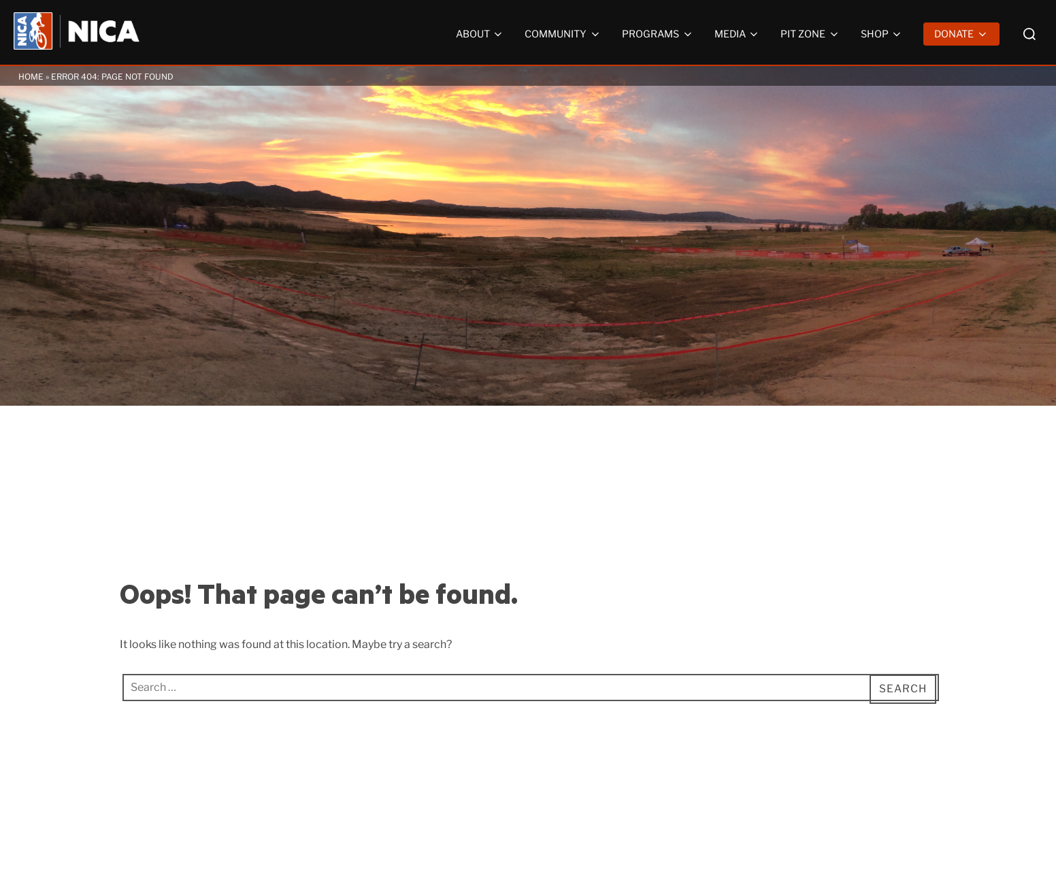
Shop (882, 34)
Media (737, 34)
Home (31, 76)
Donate (961, 34)
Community (563, 34)
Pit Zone (810, 34)
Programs (658, 34)
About (480, 34)
